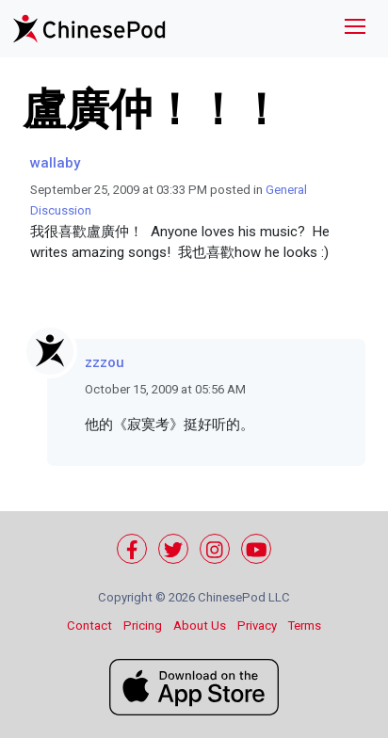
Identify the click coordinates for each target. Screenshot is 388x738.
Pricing (142, 625)
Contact (89, 625)
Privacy (257, 625)
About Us (199, 625)
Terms (304, 625)
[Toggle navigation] (355, 28)
